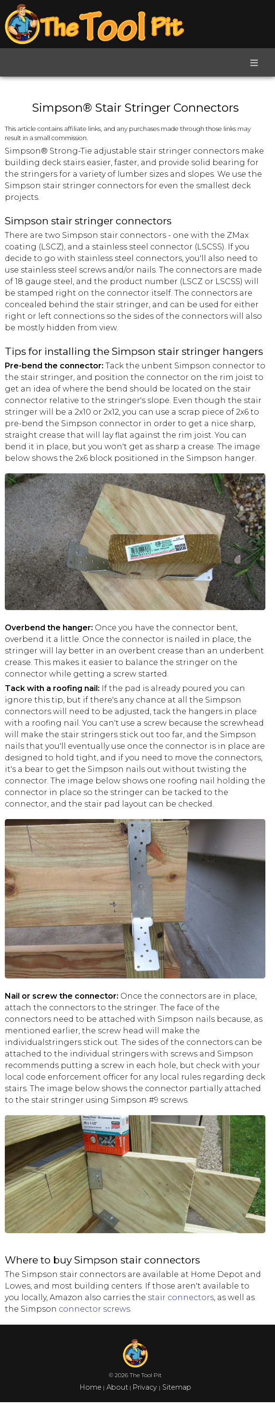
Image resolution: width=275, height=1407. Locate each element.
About (116, 1387)
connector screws (94, 1309)
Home (90, 1387)
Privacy (145, 1387)
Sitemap (175, 1387)
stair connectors (181, 1297)
